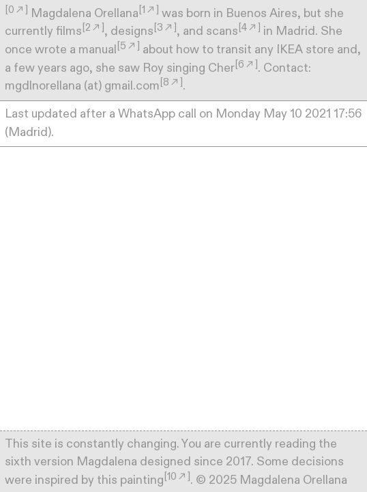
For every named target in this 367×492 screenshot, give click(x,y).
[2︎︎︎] (93, 27)
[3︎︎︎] (165, 27)
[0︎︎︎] (16, 9)
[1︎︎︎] (148, 9)
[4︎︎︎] (249, 27)
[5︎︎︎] (128, 46)
